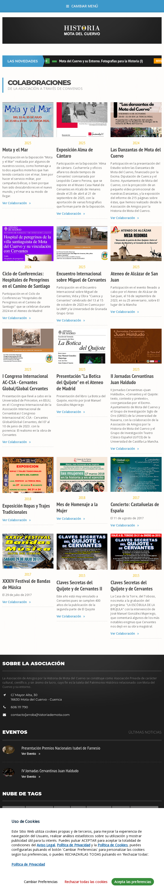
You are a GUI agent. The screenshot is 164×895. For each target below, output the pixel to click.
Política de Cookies (113, 877)
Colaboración (14, 809)
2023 (82, 266)
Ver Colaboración (16, 203)
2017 (136, 497)
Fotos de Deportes (144, 809)
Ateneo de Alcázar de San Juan (134, 276)
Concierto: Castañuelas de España (135, 507)
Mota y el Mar (15, 149)
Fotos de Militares (39, 809)
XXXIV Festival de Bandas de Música (26, 584)
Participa (10, 816)
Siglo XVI (78, 809)
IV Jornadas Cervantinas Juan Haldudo (50, 770)
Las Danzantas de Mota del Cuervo (136, 152)
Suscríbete (120, 809)
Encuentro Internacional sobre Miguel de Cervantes (81, 276)
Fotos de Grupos (99, 809)
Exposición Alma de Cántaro (75, 152)
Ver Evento (30, 753)
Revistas (27, 816)
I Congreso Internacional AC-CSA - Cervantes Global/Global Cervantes (25, 382)
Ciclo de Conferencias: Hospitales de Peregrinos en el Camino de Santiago (26, 279)
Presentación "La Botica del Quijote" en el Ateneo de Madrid (80, 382)
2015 (82, 575)
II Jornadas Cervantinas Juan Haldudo (132, 379)
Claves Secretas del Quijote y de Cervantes (132, 585)
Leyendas (62, 809)
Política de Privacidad (73, 877)
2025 (28, 142)
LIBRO (46, 61)
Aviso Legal (46, 877)
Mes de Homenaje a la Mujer (77, 507)
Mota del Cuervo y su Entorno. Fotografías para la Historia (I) (102, 61)
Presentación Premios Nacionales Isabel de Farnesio (60, 748)
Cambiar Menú (82, 6)
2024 (136, 142)
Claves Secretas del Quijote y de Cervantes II (79, 585)
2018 (28, 498)
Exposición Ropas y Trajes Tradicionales (26, 508)
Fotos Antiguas (46, 816)
